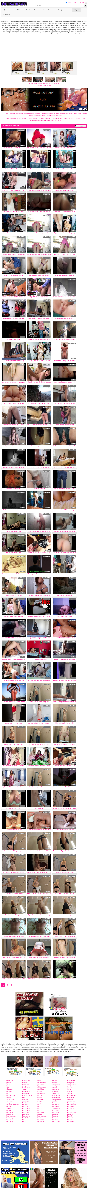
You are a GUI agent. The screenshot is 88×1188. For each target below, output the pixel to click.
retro (23, 1097)
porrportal (55, 1110)
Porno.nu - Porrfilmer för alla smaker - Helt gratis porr (44, 83)
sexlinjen (55, 1091)
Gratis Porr (57, 118)
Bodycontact (59, 115)
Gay (75, 2)
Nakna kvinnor (23, 118)
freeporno (25, 1085)
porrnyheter (56, 1121)
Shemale (82, 2)
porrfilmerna (26, 1108)
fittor (7, 1087)
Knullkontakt (46, 118)
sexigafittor (56, 1085)
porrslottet (40, 1121)
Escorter (40, 118)
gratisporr (9, 1080)
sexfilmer (70, 1100)
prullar (39, 1080)
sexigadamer (71, 1085)
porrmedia (70, 1108)
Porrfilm (40, 1102)
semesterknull (27, 1095)
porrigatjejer (26, 1117)
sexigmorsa (56, 1095)
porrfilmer (25, 1112)
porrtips (39, 1095)
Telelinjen (12, 113)
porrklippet (70, 1121)
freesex (8, 1097)
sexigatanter (56, 1100)
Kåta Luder (9, 118)
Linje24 (7, 113)
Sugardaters (33, 120)
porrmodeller (10, 1095)
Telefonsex (26, 113)
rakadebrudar (41, 1082)
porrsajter (55, 1104)
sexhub (69, 1091)
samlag (39, 1091)
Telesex (32, 113)
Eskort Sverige (77, 113)
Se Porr (69, 1087)
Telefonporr (58, 113)
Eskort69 (15, 118)
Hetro (69, 2)
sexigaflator (71, 1082)
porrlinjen (70, 1115)
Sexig (69, 1089)
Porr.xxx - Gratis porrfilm (44, 85)
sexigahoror (71, 1080)
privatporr (40, 1085)
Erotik (52, 118)
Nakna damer (42, 120)
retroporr (25, 1100)
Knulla (83, 118)
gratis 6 (8, 1085)
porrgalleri (25, 1104)
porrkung (70, 1117)
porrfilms (25, 1106)
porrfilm (8, 1082)
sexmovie (55, 1089)
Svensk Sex (71, 118)
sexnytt (54, 1087)
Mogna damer (50, 120)
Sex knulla (55, 1093)
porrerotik (40, 1112)
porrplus (55, 1115)
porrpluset (55, 1112)
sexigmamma (56, 1097)
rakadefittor (41, 1093)
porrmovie (70, 1106)
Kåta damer (58, 120)
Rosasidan (42, 115)
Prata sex (37, 113)
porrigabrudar (10, 1117)
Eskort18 (53, 115)
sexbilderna (26, 1080)
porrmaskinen (71, 1112)
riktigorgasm (41, 1087)
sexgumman (71, 1095)
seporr (54, 1082)
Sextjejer (36, 115)
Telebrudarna (19, 113)
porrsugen (9, 1112)
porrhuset (9, 1119)
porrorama (55, 1119)
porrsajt (8, 1110)
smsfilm (24, 1082)
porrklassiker (71, 1104)
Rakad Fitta (64, 118)
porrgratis (25, 1102)
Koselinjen (44, 113)
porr (68, 1110)
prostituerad (26, 1091)
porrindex (40, 1119)
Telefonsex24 (51, 113)
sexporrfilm (56, 1108)
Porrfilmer (78, 118)
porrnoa (55, 1102)
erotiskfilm (25, 1093)
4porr (24, 1089)
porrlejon (9, 1091)
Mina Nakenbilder (67, 113)
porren (39, 1115)
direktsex (9, 1089)
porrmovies (71, 1102)
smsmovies (10, 1100)
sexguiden (70, 1097)
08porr (54, 1080)
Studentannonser (33, 118)
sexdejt (8, 1108)
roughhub (40, 1089)
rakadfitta (40, 1100)
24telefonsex (26, 1087)
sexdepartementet (12, 1104)
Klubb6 (48, 115)
